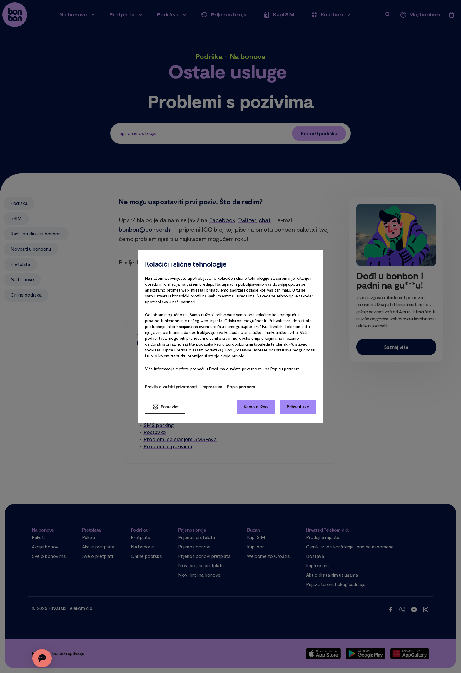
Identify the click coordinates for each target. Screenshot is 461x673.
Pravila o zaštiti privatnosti (171, 386)
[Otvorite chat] (50, 658)
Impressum (211, 386)
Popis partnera (241, 386)
